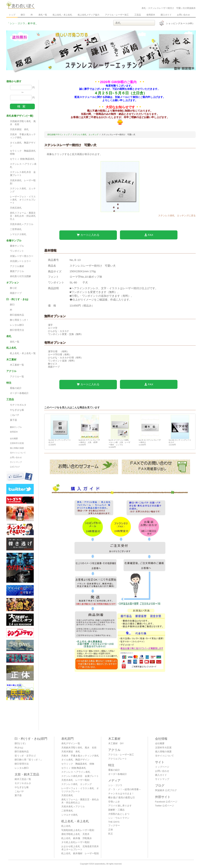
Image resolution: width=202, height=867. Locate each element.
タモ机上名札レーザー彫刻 (75, 842)
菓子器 (13, 420)
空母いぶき (114, 801)
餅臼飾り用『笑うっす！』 (29, 759)
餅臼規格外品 (17, 315)
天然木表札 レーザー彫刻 (23, 182)
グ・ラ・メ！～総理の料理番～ (124, 789)
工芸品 (137, 15)
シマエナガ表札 (18, 234)
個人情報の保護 (17, 448)
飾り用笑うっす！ (19, 320)
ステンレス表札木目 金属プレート (23, 174)
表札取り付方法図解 (20, 276)
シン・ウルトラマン (118, 818)
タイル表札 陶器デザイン (23, 144)
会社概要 (14, 438)
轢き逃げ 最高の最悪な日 (121, 797)
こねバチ (14, 415)
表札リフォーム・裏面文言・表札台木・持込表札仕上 (23, 216)
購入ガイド (166, 15)
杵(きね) (19, 747)
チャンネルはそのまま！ (121, 793)
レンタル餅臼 (17, 325)
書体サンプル (17, 246)
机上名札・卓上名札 (62, 15)
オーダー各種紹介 (19, 393)
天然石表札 (16, 208)
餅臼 (23, 15)
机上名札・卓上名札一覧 (23, 353)
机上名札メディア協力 (88, 15)
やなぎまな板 (17, 410)
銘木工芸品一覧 (23, 779)
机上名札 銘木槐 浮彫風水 (76, 838)
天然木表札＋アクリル (21, 224)
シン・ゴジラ (115, 785)
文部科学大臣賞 (17, 443)
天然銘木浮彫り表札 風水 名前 (23, 123)
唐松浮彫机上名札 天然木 (75, 834)
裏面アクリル (17, 271)
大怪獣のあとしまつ (118, 814)
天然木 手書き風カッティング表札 (23, 136)
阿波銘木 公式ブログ (166, 790)
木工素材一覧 (17, 365)
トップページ (162, 767)
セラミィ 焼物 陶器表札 (22, 159)
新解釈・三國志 (116, 810)
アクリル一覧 (17, 376)
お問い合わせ (183, 15)
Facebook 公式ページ (166, 801)
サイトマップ (16, 462)
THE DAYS (113, 822)
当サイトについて (18, 453)
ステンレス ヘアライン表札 (23, 165)
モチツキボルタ (18, 405)
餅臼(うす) (20, 743)
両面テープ (16, 293)
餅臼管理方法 (17, 330)
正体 (110, 829)
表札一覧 (42, 15)
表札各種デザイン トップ (58, 134)
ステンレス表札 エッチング (23, 190)
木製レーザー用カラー (21, 256)
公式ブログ (15, 467)
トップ (12, 15)
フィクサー (114, 825)
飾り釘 (13, 288)
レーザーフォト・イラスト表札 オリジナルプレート (23, 199)
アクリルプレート (117, 759)
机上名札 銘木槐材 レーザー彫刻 (80, 853)
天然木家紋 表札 (19, 129)
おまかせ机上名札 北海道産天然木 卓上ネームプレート (81, 848)
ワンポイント (17, 251)
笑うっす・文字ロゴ (25, 756)
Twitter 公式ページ (164, 805)
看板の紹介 (16, 388)
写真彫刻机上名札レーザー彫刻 (77, 830)
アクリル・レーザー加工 (117, 15)
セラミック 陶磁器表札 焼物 (24, 152)
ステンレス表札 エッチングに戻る (177, 215)
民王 (110, 834)
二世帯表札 (16, 229)
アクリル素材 (17, 266)
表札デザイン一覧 (70, 743)
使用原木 (150, 15)
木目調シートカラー (20, 261)
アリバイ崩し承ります (120, 805)
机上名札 (66, 826)
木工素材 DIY (116, 743)
